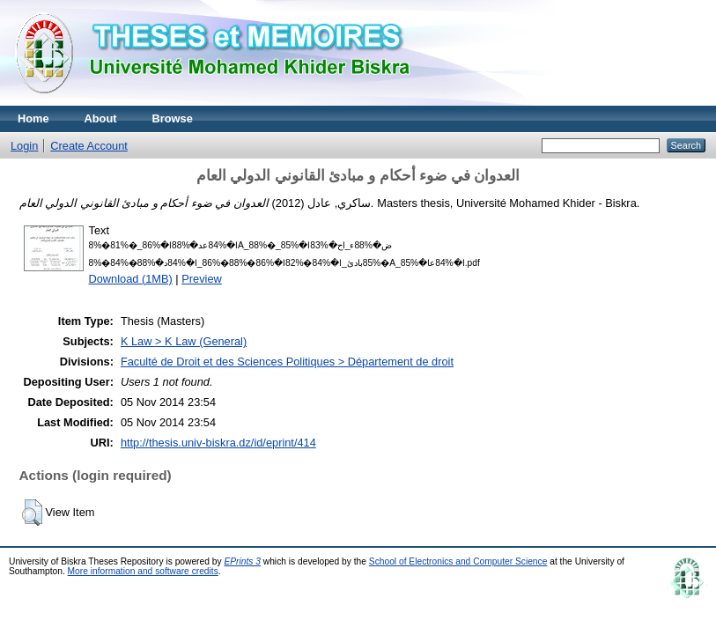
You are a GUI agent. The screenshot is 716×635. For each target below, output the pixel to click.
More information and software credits (143, 571)
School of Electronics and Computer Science (458, 561)
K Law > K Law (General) (184, 341)
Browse (172, 118)
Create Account (89, 145)
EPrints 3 (242, 561)
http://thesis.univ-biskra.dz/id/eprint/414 (218, 442)
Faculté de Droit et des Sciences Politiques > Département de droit (287, 361)
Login (24, 145)
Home (33, 118)
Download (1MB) (131, 278)
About (101, 118)
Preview (201, 278)
